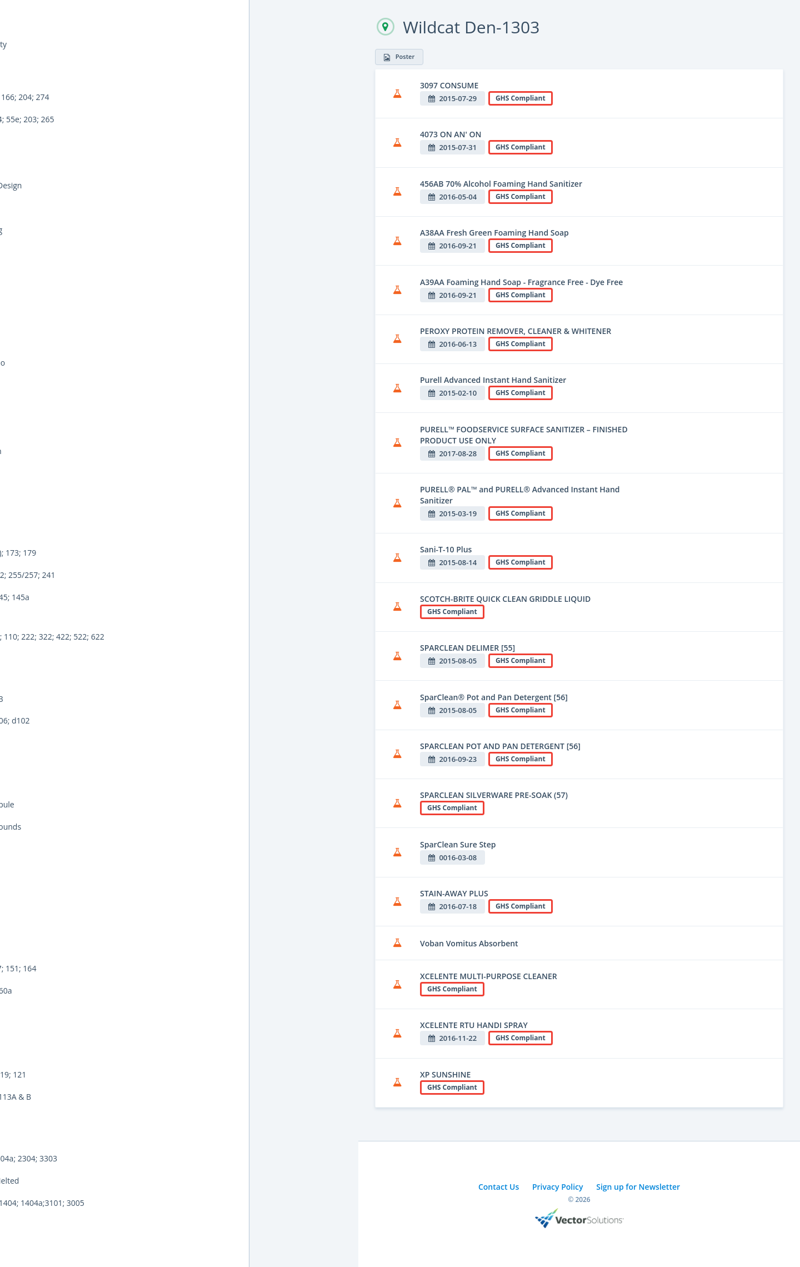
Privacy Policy (557, 1186)
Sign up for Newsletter (638, 1186)
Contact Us (498, 1186)
